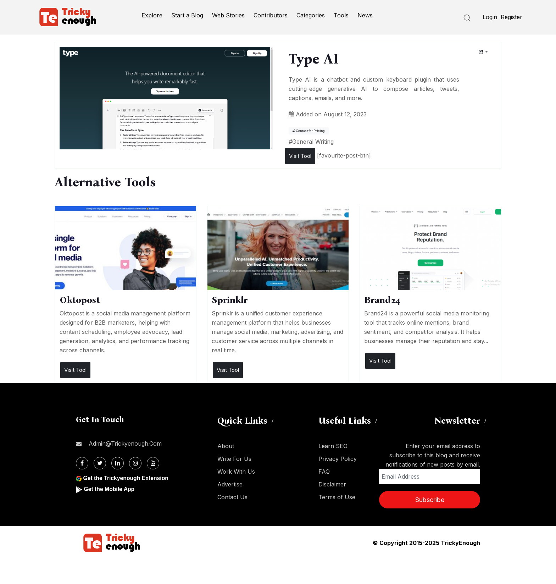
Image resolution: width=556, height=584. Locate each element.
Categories (310, 15)
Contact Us (232, 497)
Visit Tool (300, 156)
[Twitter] (100, 463)
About (225, 446)
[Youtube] (153, 463)
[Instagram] (135, 463)
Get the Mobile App (109, 489)
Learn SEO (333, 446)
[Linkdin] (117, 463)
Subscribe (429, 499)
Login (490, 17)
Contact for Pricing (309, 131)
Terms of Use (336, 497)
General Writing (313, 141)
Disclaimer (332, 484)
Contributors (271, 15)
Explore (151, 15)
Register (511, 17)
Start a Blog (187, 15)
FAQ (324, 471)
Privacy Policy (337, 458)
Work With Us (236, 471)
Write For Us (234, 458)
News (365, 15)
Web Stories (228, 15)
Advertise (230, 484)
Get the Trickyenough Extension (126, 478)
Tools (341, 15)
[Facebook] (82, 463)
